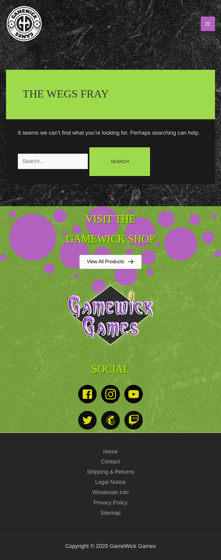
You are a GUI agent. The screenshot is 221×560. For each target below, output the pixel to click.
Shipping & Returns (110, 472)
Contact (110, 461)
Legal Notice (110, 482)
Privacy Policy (110, 502)
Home (110, 451)
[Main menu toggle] (208, 24)
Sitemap (111, 513)
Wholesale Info (110, 492)
